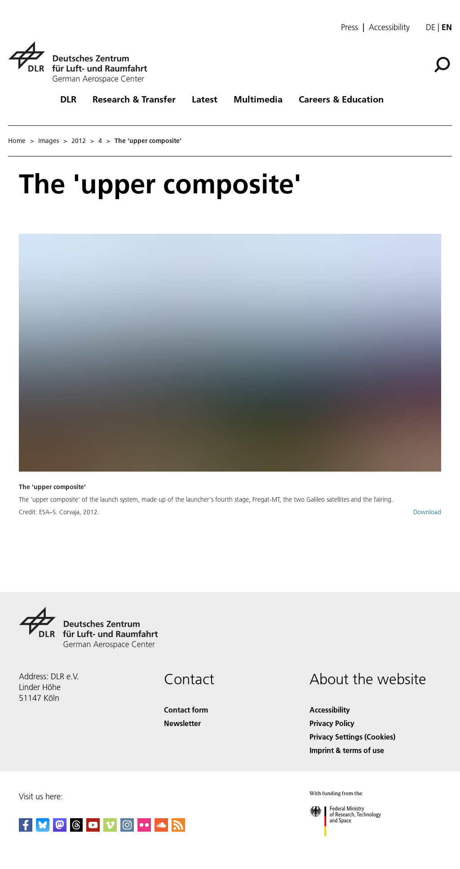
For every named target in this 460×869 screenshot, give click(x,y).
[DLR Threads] (76, 829)
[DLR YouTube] (93, 829)
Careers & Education (341, 99)
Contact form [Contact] (186, 709)
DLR (68, 99)
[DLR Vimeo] (110, 829)
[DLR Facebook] (25, 829)
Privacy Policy (332, 723)
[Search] (442, 65)
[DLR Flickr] (144, 829)
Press (349, 27)
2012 (78, 141)
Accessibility (389, 27)
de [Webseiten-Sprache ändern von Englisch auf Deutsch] (430, 27)
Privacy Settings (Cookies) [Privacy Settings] (352, 736)
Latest (204, 99)
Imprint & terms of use (347, 750)
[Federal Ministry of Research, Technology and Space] (353, 844)
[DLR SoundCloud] (161, 829)
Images (48, 141)
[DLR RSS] (178, 829)
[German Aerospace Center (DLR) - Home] (81, 62)
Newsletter (182, 723)
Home (17, 141)
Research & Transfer (134, 99)
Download (427, 512)
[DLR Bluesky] (42, 829)
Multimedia (258, 99)
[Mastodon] (59, 829)
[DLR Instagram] (127, 829)
